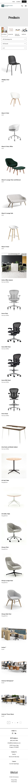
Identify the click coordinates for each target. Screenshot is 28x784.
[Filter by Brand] (14, 43)
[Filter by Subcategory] (14, 39)
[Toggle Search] (22, 5)
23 (17, 722)
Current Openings (14, 764)
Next (20, 722)
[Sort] (14, 48)
